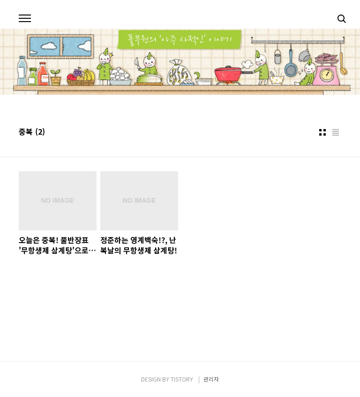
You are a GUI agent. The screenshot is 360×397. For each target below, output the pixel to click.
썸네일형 (322, 132)
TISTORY (182, 379)
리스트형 (335, 132)
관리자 (211, 379)
